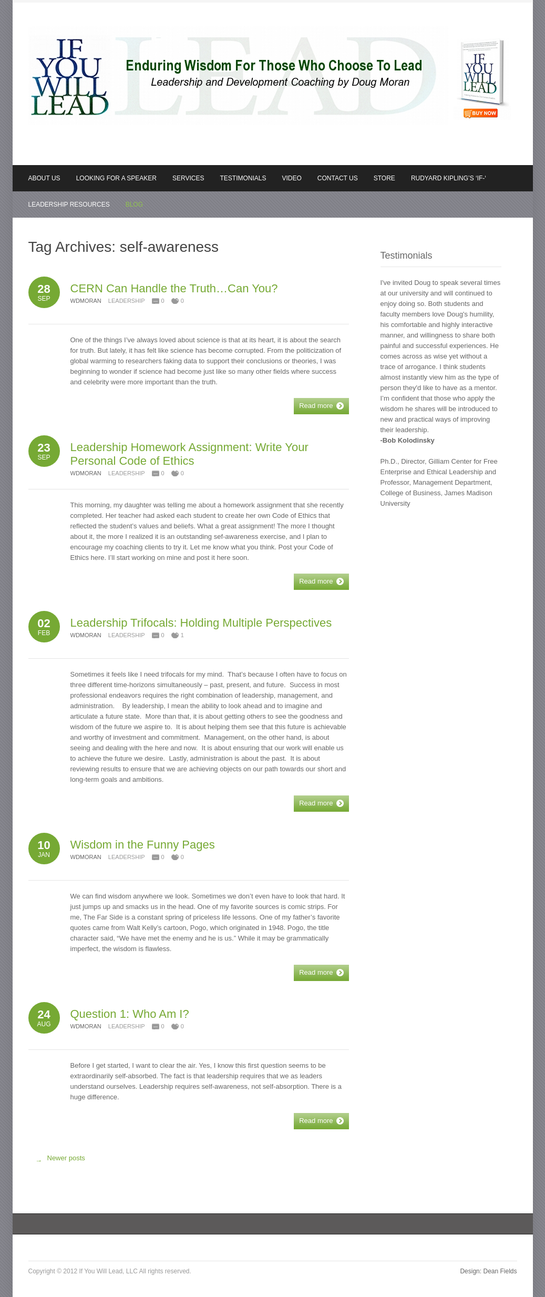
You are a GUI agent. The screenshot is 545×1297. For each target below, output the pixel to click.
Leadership (126, 301)
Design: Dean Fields (488, 1271)
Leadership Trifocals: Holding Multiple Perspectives (201, 622)
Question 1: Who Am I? (129, 1013)
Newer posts (58, 1161)
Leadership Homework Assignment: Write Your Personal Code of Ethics (189, 454)
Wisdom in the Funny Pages (142, 844)
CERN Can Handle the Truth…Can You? (174, 288)
